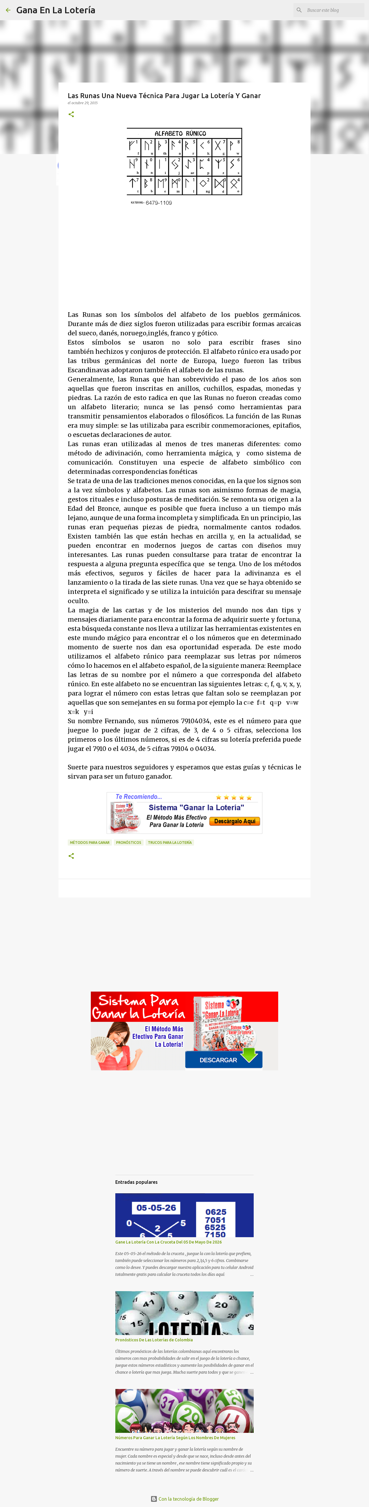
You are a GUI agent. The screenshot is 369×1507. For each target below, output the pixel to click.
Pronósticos (128, 842)
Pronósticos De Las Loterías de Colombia (154, 1340)
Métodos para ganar (90, 842)
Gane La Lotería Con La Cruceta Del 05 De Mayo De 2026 (168, 1242)
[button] (71, 115)
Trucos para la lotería (170, 842)
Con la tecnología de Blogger (184, 1499)
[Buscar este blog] (334, 10)
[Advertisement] (184, 270)
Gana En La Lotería (55, 10)
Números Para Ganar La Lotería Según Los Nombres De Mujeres (175, 1437)
